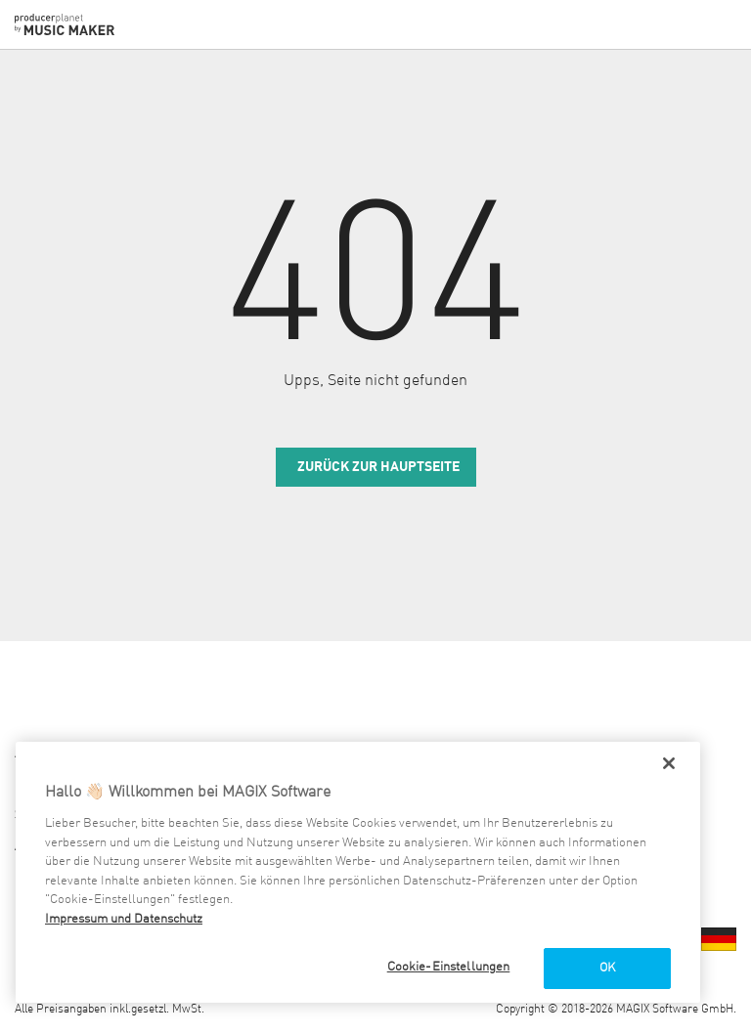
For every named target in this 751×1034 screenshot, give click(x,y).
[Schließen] (668, 763)
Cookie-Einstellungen (448, 967)
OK (607, 968)
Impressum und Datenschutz (123, 919)
